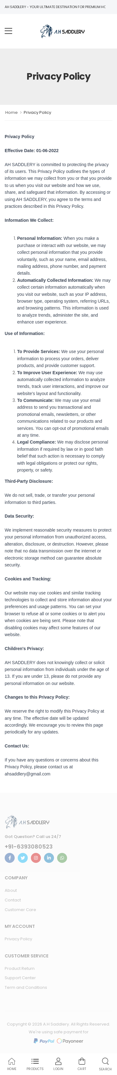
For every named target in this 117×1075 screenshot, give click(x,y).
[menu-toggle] (8, 31)
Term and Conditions (26, 987)
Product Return (20, 968)
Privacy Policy (18, 939)
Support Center (20, 978)
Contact (13, 900)
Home (11, 112)
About (11, 890)
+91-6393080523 (29, 846)
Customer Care (20, 910)
